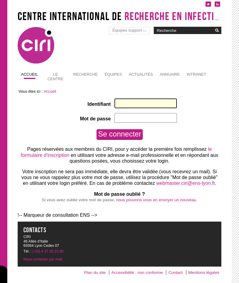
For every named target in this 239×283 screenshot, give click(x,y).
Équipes (113, 74)
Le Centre (55, 76)
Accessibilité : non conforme (137, 272)
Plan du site (95, 272)
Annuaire (170, 74)
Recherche (85, 74)
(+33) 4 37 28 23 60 (48, 251)
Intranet (196, 74)
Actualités (141, 74)
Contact (175, 272)
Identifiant (99, 104)
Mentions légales (203, 272)
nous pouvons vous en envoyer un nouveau (156, 200)
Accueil (29, 74)
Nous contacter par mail (42, 259)
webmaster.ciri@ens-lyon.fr (185, 183)
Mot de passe (95, 118)
